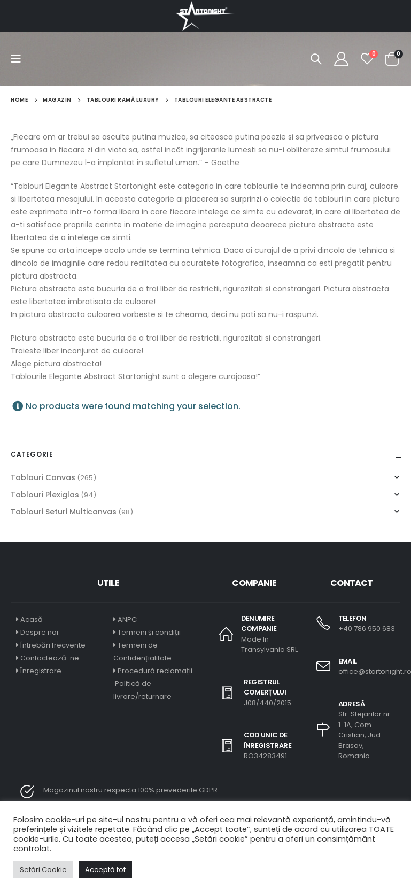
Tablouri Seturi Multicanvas (64, 511)
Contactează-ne (49, 658)
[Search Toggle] (316, 59)
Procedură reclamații (155, 671)
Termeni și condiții (149, 632)
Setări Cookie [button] (43, 870)
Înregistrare (40, 671)
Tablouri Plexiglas (45, 494)
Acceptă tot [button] (105, 870)
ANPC (127, 619)
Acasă (31, 619)
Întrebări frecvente (53, 645)
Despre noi (39, 632)
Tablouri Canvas (43, 477)
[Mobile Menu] (19, 59)
